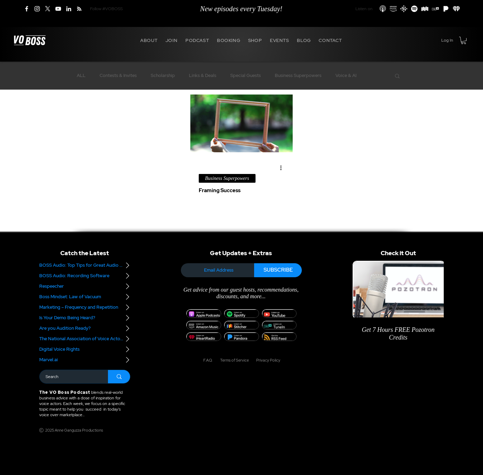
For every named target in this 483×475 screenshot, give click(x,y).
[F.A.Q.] (207, 360)
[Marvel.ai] (84, 360)
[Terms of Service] (234, 360)
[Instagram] (37, 8)
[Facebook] (26, 8)
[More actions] (283, 168)
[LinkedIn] (68, 8)
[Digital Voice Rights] (84, 349)
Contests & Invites (118, 75)
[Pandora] (445, 8)
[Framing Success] (241, 123)
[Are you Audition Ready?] (84, 328)
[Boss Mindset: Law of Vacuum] (84, 297)
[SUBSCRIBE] (278, 270)
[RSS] (79, 8)
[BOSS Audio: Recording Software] (84, 276)
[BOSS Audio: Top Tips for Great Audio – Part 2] (84, 265)
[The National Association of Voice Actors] (84, 339)
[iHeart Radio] (456, 8)
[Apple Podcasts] (382, 8)
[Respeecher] (84, 286)
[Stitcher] (424, 8)
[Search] (69, 376)
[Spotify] (414, 8)
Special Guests (245, 75)
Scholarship (163, 75)
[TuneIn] (435, 8)
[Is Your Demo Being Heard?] (84, 318)
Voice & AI (345, 75)
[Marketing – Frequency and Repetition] (84, 307)
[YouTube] (58, 8)
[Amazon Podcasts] (393, 8)
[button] (149, 40)
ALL (81, 75)
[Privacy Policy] (265, 360)
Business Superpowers (298, 75)
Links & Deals (202, 75)
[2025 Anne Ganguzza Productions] (72, 430)
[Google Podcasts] (403, 8)
